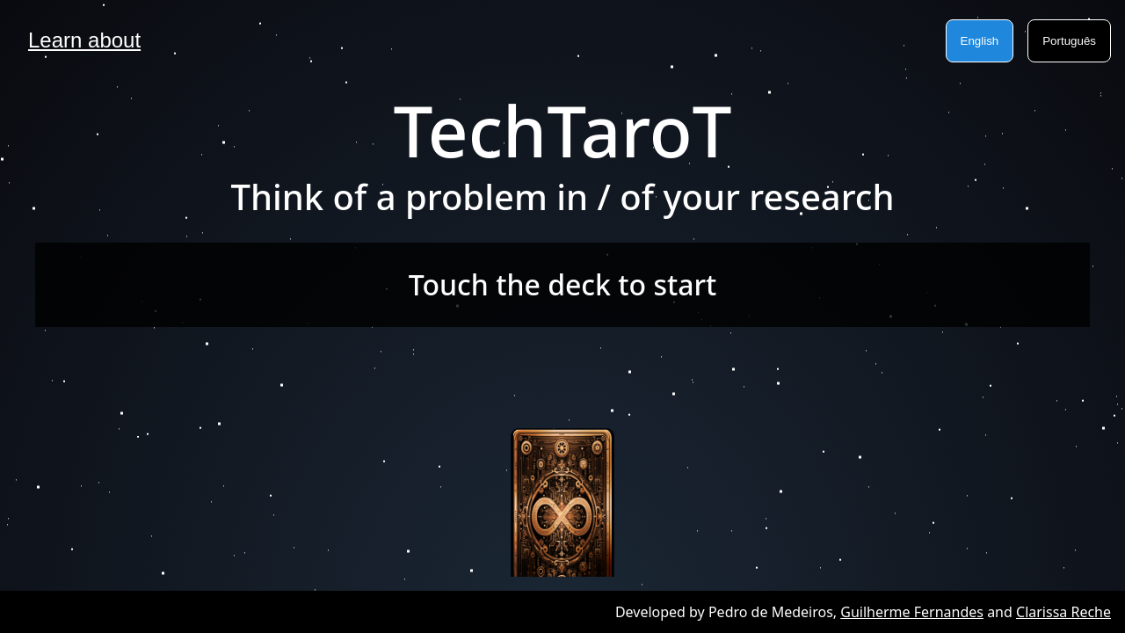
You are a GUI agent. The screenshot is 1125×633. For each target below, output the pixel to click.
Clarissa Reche (1063, 612)
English (980, 40)
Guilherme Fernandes (911, 612)
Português (1069, 40)
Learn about (84, 40)
